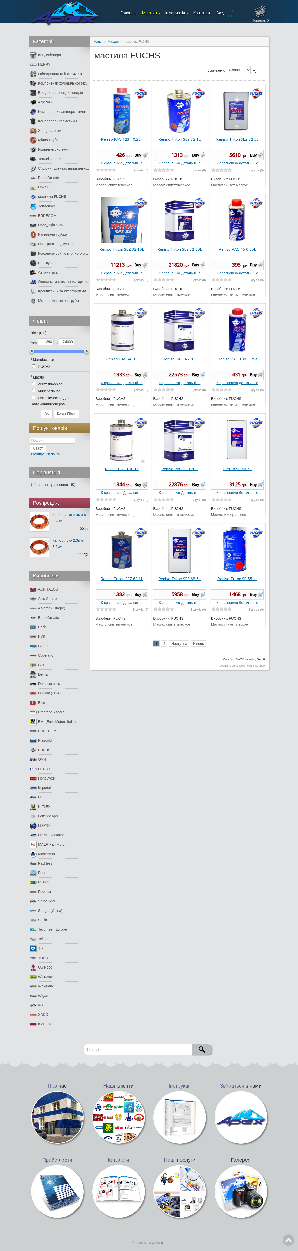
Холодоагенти (45, 130)
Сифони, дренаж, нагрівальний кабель (60, 168)
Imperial (40, 788)
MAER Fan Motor (48, 844)
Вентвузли (43, 263)
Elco (37, 703)
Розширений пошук (46, 454)
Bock (38, 627)
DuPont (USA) (45, 693)
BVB (37, 636)
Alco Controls (44, 599)
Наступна (179, 644)
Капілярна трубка (48, 234)
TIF (37, 948)
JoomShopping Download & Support (242, 665)
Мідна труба (44, 140)
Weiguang (42, 986)
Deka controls (45, 684)
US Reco (41, 967)
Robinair (40, 892)
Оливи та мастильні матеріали (59, 282)
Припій (39, 187)
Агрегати (41, 102)
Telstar (39, 939)
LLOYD (40, 825)
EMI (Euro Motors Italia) (53, 721)
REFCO (40, 882)
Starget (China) (46, 910)
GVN (38, 759)
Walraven (41, 977)
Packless (41, 863)
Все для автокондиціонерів (56, 93)
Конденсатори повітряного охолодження (60, 253)
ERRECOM (43, 216)
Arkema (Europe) (48, 608)
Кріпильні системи (49, 149)
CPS (38, 665)
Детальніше (133, 163)
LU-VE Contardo (47, 835)
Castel (39, 646)
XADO (39, 1014)
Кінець (198, 644)
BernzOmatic (44, 178)
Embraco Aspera (47, 712)
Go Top (288, 1240)
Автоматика (44, 272)
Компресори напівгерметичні (58, 112)
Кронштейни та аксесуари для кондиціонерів (60, 291)
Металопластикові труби (54, 301)
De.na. (39, 674)
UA (230, 16)
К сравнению (111, 163)
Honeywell (42, 778)
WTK (38, 1005)
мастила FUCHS (48, 197)
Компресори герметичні (53, 121)
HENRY (40, 64)
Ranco (39, 873)
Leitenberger (44, 816)
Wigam (39, 996)
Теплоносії (43, 206)
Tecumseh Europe (48, 929)
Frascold (41, 740)
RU (230, 10)
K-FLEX (40, 807)
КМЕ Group (43, 1024)
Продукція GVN (47, 225)
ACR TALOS (44, 589)
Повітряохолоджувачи (52, 244)
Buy (137, 155)
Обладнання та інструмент (56, 74)
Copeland (42, 655)
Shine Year (43, 901)
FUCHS (40, 750)
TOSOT (40, 958)
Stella (38, 920)
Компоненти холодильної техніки (60, 83)
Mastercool (43, 854)
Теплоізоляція (45, 159)
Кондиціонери (45, 55)
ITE (37, 797)
